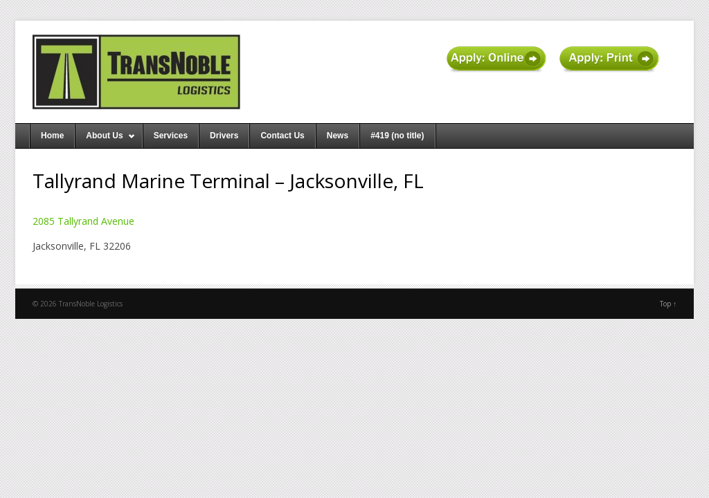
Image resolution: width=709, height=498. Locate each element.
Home (52, 135)
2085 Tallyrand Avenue (83, 221)
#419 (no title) (397, 135)
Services (171, 135)
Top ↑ (668, 303)
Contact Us (282, 135)
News (337, 135)
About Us (105, 139)
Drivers (224, 135)
